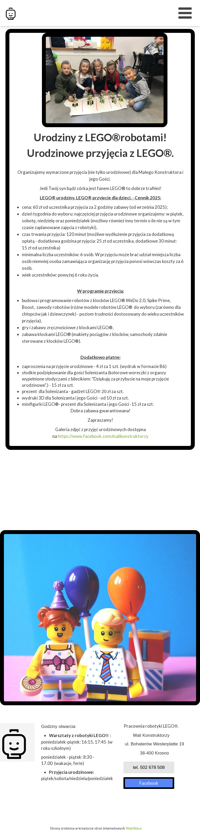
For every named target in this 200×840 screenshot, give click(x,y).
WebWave (134, 828)
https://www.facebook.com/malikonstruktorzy (103, 436)
